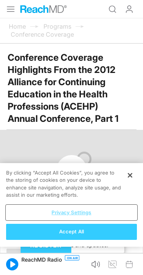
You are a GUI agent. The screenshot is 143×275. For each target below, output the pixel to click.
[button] (12, 264)
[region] (71, 205)
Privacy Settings (71, 212)
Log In (129, 9)
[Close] (130, 175)
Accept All (71, 231)
